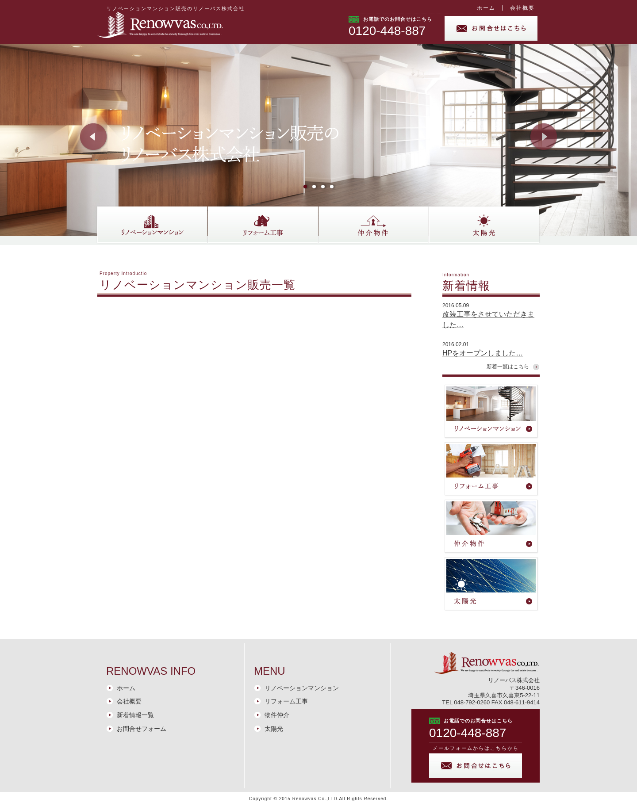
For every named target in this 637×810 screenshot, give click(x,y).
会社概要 (522, 8)
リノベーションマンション (302, 688)
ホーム (486, 8)
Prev (93, 137)
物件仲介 (277, 714)
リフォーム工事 (286, 701)
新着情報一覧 (135, 714)
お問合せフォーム (141, 728)
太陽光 (274, 728)
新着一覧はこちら (508, 366)
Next (543, 137)
